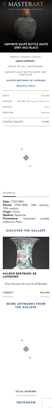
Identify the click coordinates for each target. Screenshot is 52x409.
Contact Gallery (13, 122)
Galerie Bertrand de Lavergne (26, 80)
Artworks (36, 56)
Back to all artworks (26, 66)
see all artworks (26, 392)
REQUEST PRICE (26, 86)
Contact (8, 293)
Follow (44, 293)
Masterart (14, 56)
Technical (9, 193)
